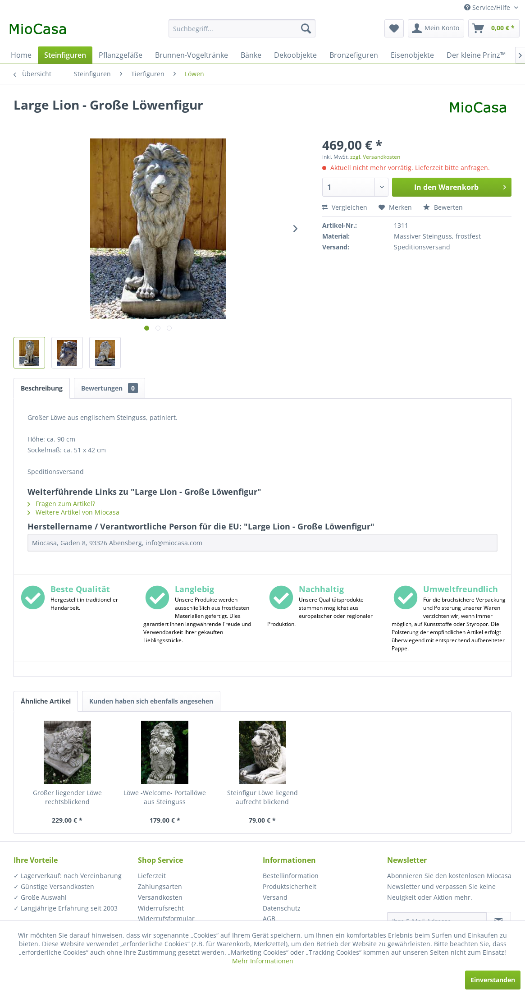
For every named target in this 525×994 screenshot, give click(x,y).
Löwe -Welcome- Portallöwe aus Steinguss (164, 797)
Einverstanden (492, 980)
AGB (269, 918)
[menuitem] (242, 28)
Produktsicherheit (289, 886)
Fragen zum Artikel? (61, 503)
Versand (275, 897)
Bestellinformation (291, 875)
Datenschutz (282, 908)
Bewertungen (109, 388)
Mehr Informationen (262, 961)
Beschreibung (42, 388)
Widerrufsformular (166, 918)
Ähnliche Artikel (46, 701)
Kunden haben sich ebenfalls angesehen (151, 701)
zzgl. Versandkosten (375, 157)
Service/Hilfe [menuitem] (488, 7)
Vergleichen (344, 207)
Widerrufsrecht (161, 908)
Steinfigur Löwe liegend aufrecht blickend (262, 797)
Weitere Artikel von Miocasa (73, 512)
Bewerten (443, 207)
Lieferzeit (152, 875)
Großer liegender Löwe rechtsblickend (67, 797)
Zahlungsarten (160, 886)
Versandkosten (160, 897)
